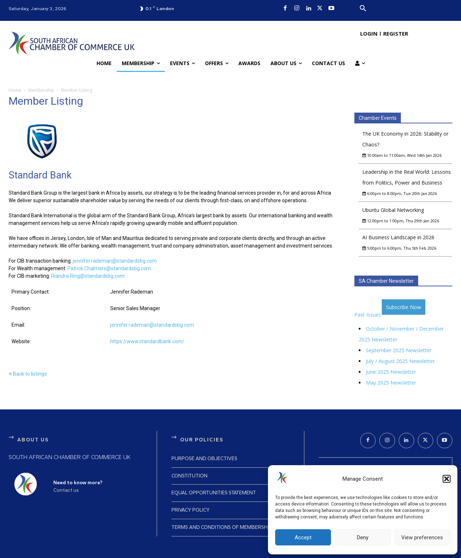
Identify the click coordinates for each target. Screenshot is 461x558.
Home (15, 90)
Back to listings (28, 374)
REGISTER (395, 33)
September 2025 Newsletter (398, 350)
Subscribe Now (403, 307)
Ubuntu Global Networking (393, 210)
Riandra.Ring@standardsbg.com (88, 276)
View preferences (422, 537)
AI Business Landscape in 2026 (398, 237)
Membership (41, 90)
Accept (303, 537)
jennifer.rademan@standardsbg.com (115, 261)
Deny (362, 537)
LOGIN (368, 33)
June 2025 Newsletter (391, 371)
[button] (446, 478)
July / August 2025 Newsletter (400, 361)
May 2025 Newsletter (391, 382)
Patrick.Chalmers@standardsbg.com (109, 268)
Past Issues (367, 314)
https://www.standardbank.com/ (147, 341)
